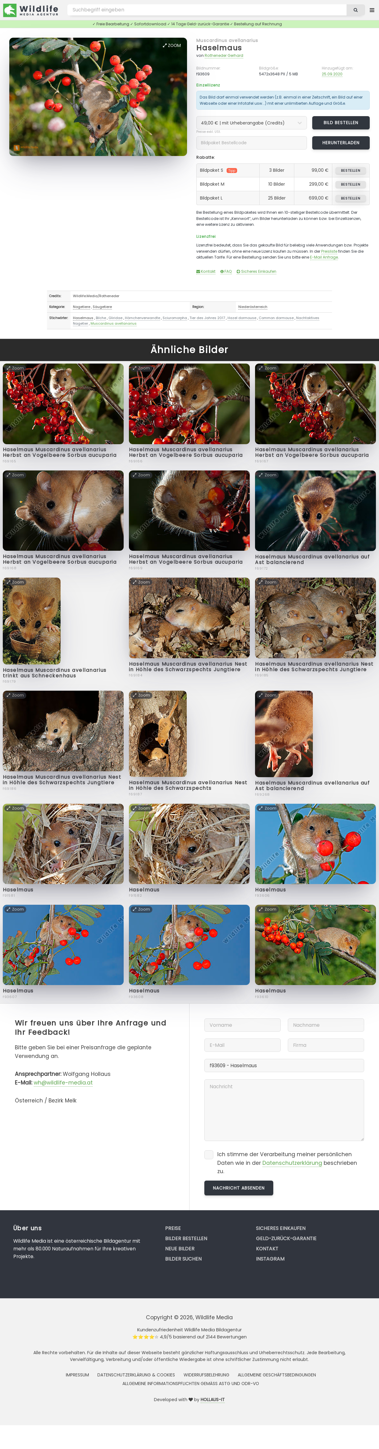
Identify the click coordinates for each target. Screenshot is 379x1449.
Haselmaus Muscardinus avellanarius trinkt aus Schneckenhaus (55, 673)
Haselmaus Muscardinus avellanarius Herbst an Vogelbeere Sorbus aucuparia (60, 452)
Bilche (101, 317)
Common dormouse (276, 317)
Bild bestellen (341, 123)
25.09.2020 (332, 74)
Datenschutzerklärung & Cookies (136, 1375)
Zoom (172, 45)
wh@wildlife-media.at (63, 1082)
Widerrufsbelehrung (206, 1375)
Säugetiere (102, 306)
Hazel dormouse (242, 317)
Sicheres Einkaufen (256, 271)
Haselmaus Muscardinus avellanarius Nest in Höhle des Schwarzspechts (188, 785)
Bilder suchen (183, 1259)
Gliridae (115, 317)
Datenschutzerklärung (292, 1163)
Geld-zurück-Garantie (286, 1238)
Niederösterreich (252, 306)
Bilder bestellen (186, 1238)
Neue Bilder (179, 1248)
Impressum (77, 1375)
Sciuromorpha (175, 317)
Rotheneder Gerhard (224, 55)
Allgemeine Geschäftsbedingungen (277, 1375)
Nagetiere (81, 306)
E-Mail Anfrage (324, 257)
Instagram (270, 1259)
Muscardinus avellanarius (227, 40)
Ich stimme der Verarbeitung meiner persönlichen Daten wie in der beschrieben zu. (287, 1163)
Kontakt (205, 271)
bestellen (350, 170)
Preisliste (329, 251)
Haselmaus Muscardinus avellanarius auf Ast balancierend (312, 560)
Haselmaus (219, 48)
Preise (173, 1228)
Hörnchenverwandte (142, 317)
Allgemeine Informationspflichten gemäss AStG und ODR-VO (190, 1383)
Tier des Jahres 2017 (207, 317)
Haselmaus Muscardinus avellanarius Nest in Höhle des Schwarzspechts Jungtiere (188, 667)
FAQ (226, 271)
